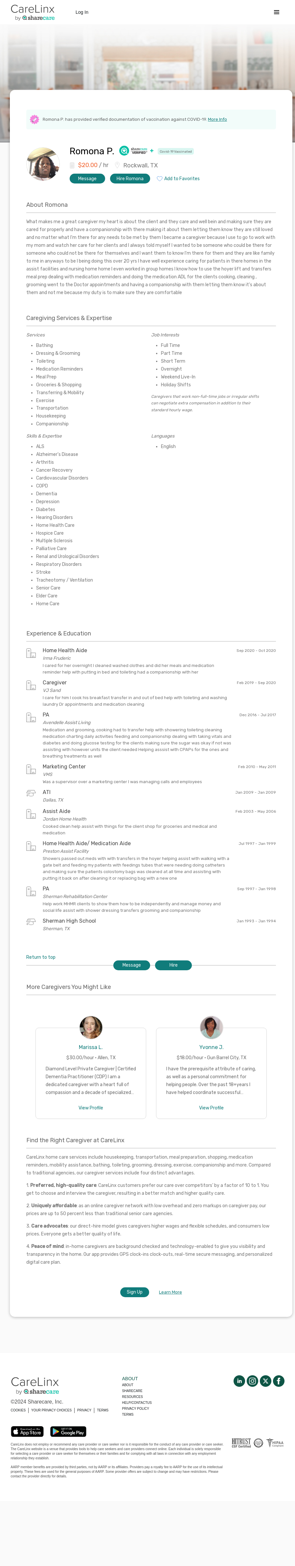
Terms (128, 1414)
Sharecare (132, 1391)
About (127, 1385)
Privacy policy (135, 1408)
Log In (82, 12)
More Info (217, 119)
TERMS (102, 1410)
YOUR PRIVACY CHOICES (51, 1410)
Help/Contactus (137, 1403)
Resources (132, 1397)
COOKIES (18, 1410)
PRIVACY (84, 1410)
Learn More (170, 1292)
